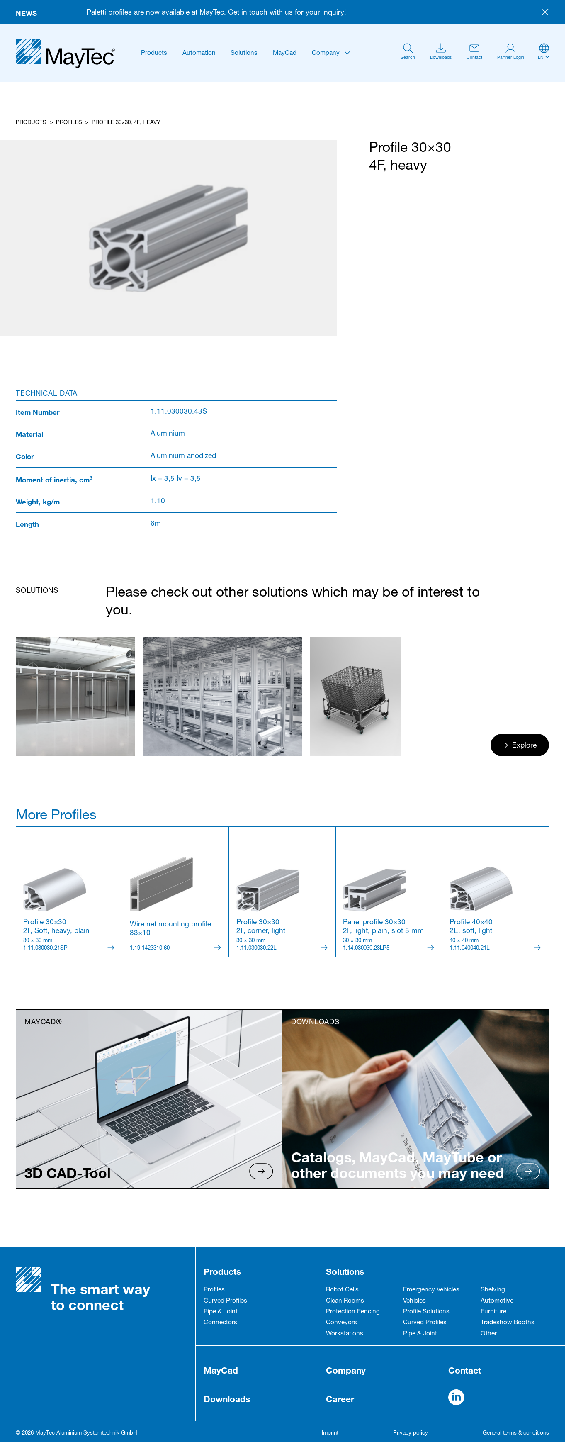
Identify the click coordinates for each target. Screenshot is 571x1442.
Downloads (227, 1398)
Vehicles (414, 1301)
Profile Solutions (426, 1312)
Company (326, 53)
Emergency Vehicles (431, 1290)
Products (154, 53)
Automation (199, 53)
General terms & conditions (516, 1433)
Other (489, 1334)
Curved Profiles (225, 1301)
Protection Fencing (353, 1312)
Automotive (497, 1301)
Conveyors (341, 1323)
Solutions (244, 53)
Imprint (330, 1433)
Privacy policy (410, 1433)
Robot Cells (342, 1290)
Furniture (493, 1312)
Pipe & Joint (221, 1312)
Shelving (493, 1290)
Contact (464, 1370)
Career (340, 1398)
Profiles (69, 123)
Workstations (344, 1334)
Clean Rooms (345, 1301)
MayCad (284, 53)
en (541, 58)
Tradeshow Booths (508, 1323)
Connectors (220, 1323)
